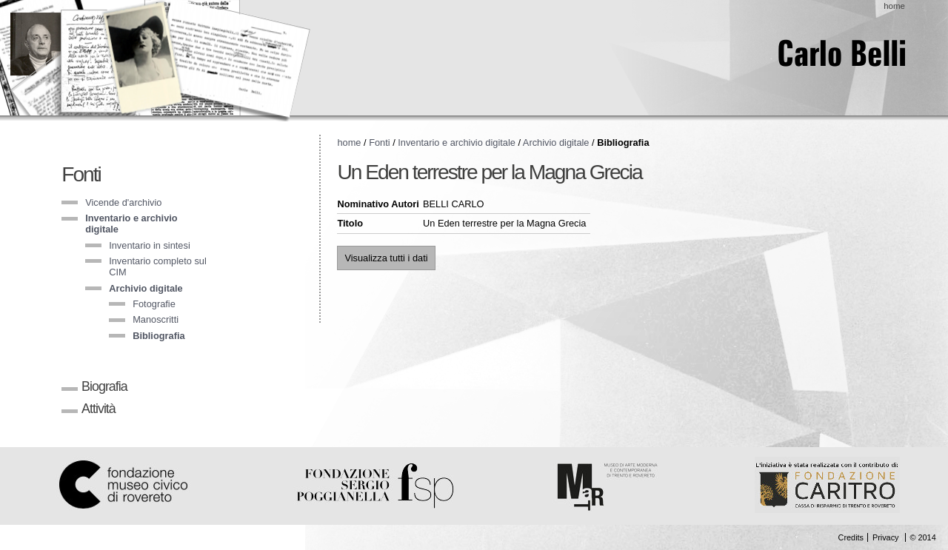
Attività (98, 408)
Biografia (104, 386)
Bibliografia (158, 335)
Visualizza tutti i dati (385, 258)
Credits (851, 537)
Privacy (885, 537)
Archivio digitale (146, 288)
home (894, 5)
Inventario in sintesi (149, 245)
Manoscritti (155, 319)
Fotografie (154, 303)
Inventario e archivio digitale (456, 142)
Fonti (81, 174)
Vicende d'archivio (123, 202)
